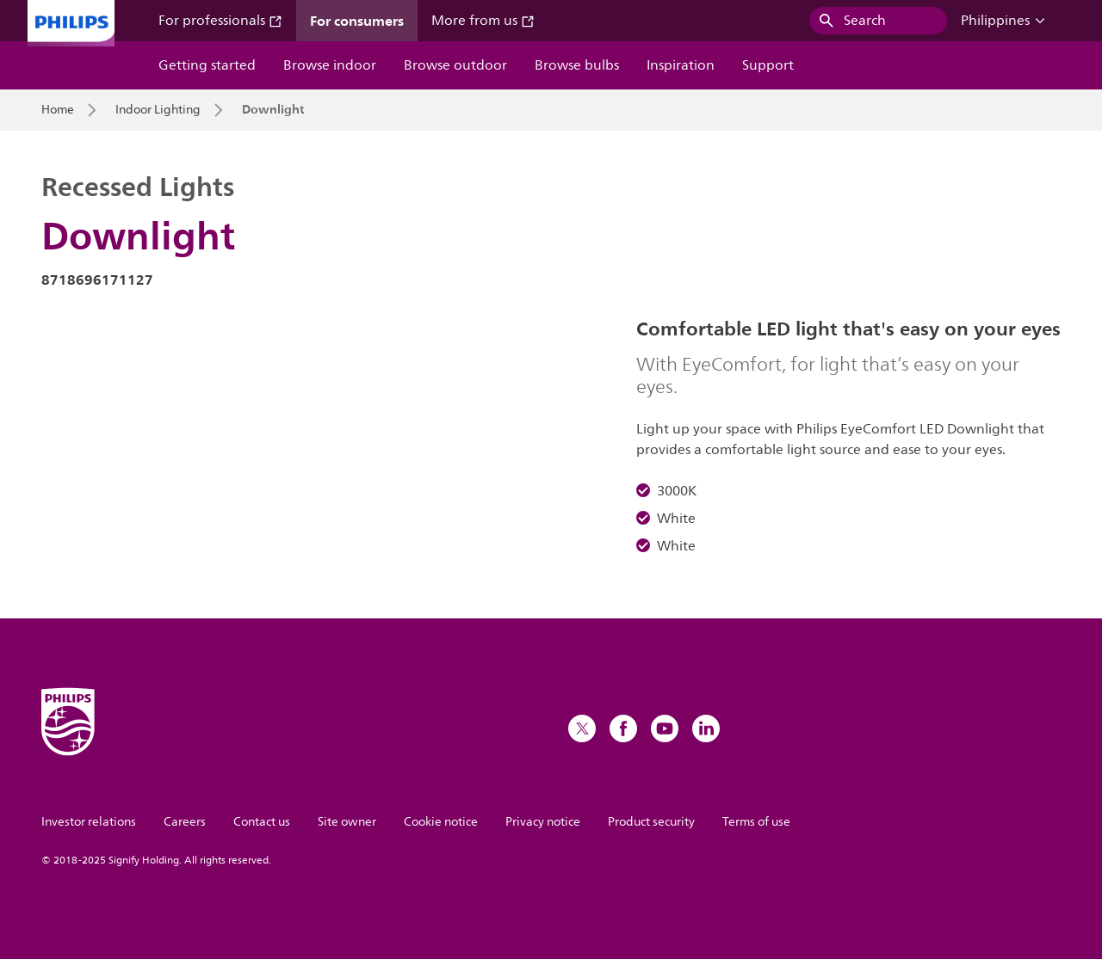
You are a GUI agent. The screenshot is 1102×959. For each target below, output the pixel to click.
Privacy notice (542, 822)
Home (57, 110)
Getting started (207, 65)
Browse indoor (329, 65)
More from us (483, 20)
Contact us (261, 822)
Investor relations (88, 822)
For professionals (220, 20)
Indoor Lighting (158, 110)
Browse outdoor (455, 65)
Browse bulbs (577, 65)
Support (768, 65)
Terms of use (756, 822)
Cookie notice (441, 822)
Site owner (347, 822)
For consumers (357, 20)
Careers (185, 822)
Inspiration (681, 65)
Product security (651, 822)
